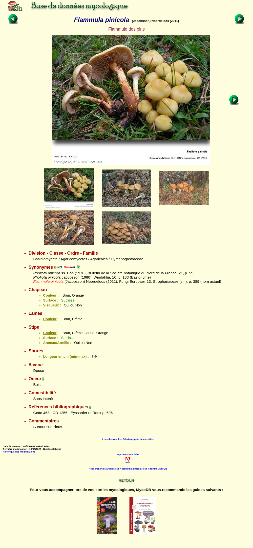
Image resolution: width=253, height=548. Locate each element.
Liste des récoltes (112, 439)
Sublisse (67, 300)
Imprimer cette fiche (128, 454)
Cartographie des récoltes (138, 439)
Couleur (49, 295)
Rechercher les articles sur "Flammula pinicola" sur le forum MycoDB (128, 468)
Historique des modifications (19, 451)
